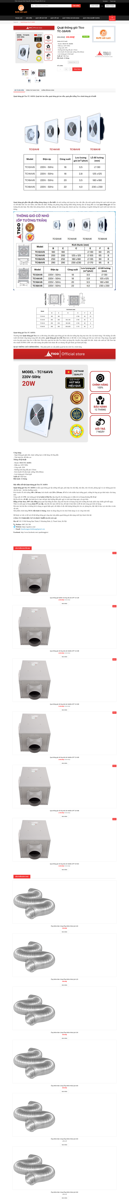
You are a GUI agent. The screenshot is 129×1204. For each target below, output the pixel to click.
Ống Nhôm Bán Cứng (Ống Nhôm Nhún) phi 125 (64, 979)
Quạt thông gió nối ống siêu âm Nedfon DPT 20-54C (64, 864)
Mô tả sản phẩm (19, 90)
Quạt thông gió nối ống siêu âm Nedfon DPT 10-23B (64, 651)
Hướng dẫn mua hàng (47, 90)
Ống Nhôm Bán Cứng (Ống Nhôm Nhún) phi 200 (64, 1085)
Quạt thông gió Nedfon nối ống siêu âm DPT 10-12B (64, 597)
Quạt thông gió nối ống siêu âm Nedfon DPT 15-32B (64, 704)
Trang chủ (15, 22)
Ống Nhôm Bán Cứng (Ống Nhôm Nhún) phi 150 (64, 1032)
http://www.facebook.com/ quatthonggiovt (34, 532)
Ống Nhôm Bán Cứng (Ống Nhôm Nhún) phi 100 (64, 926)
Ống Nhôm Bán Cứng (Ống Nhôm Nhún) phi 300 (64, 1192)
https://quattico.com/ (28, 527)
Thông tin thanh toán (32, 90)
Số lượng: (60, 65)
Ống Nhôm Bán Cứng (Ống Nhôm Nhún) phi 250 (64, 1139)
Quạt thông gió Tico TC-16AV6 (24, 96)
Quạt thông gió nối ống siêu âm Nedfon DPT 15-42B (64, 757)
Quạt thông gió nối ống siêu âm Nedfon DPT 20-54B (64, 810)
